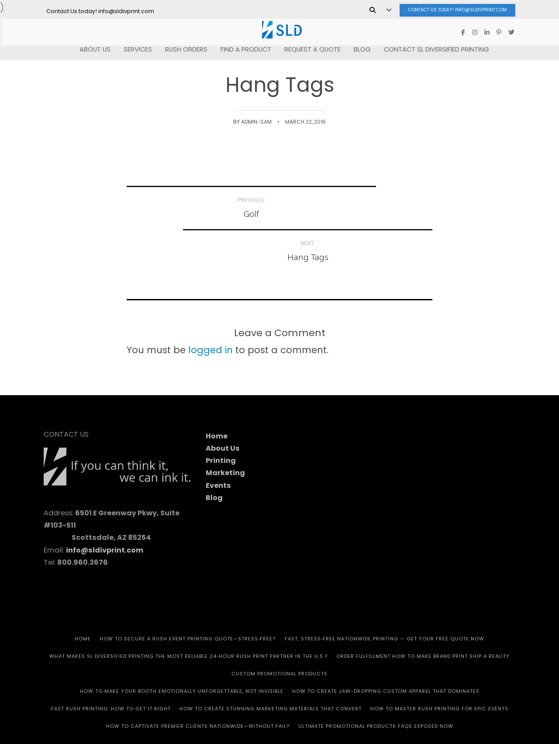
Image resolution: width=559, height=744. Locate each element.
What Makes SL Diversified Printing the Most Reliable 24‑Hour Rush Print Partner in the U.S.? (188, 612)
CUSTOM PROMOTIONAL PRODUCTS (279, 630)
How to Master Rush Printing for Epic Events (439, 665)
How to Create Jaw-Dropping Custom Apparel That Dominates (386, 647)
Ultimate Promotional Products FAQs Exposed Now (375, 682)
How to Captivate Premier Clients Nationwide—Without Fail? (198, 682)
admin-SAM (256, 121)
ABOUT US (92, 48)
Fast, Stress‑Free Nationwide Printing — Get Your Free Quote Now (385, 595)
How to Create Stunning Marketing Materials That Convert (270, 665)
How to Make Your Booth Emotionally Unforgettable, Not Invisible (181, 647)
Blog (359, 48)
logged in (210, 306)
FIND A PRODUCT (243, 48)
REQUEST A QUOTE (310, 48)
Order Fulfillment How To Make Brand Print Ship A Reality (423, 612)
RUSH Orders (183, 48)
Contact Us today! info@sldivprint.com (450, 8)
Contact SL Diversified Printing (434, 48)
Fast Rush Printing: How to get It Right (111, 665)
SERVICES (135, 48)
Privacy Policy (353, 713)
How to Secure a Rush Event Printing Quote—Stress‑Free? (188, 595)
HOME (83, 595)
